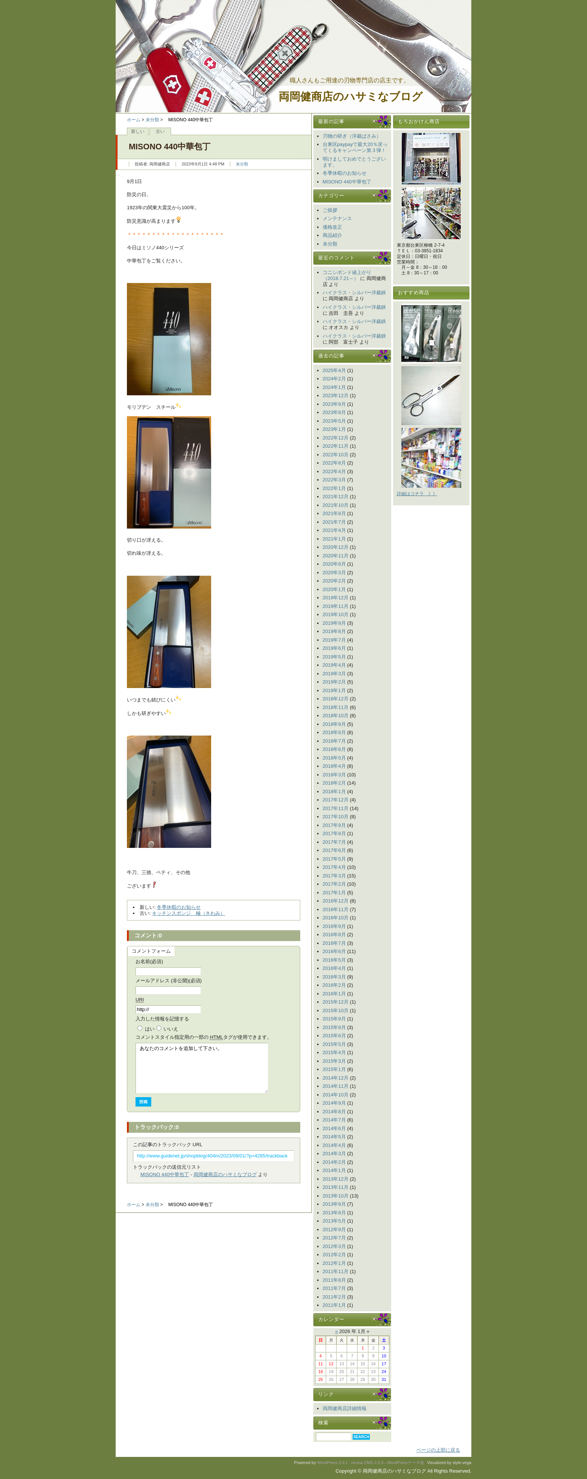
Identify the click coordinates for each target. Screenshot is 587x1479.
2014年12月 (336, 1078)
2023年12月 (336, 395)
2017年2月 (334, 884)
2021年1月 (334, 539)
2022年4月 (334, 471)
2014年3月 (334, 1153)
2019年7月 (334, 640)
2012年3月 (334, 1246)
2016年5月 (334, 960)
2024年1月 (334, 387)
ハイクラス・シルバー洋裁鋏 (354, 292)
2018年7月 (334, 741)
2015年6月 (334, 1035)
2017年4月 (334, 867)
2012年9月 (334, 1229)
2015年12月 (336, 1002)
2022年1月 (334, 488)
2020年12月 (336, 547)
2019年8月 (334, 631)
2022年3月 (334, 480)
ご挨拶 (330, 210)
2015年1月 (334, 1069)
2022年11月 (336, 446)
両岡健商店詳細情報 (345, 1408)
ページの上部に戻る (438, 1450)
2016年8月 (334, 934)
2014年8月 (334, 1111)
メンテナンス (337, 218)
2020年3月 (334, 572)
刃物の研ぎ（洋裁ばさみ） (352, 136)
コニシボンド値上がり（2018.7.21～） (347, 275)
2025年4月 (334, 370)
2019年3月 (334, 673)
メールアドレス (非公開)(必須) (169, 980)
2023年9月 (334, 404)
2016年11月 (336, 909)
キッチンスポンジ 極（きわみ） (188, 913)
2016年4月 (334, 968)
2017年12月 (336, 800)
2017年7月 (334, 842)
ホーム (133, 119)
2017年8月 (334, 833)
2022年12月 (336, 438)
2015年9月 (334, 1019)
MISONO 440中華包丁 (164, 1174)
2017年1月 (334, 892)
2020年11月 (336, 556)
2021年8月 (334, 513)
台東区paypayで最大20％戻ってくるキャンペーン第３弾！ (355, 147)
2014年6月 (334, 1128)
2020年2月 (334, 581)
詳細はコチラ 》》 (417, 493)
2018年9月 (334, 724)
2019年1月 (334, 690)
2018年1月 (334, 791)
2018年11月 (336, 707)
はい (150, 1029)
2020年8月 (334, 564)
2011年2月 (334, 1297)
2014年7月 (334, 1120)
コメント (204, 1037)
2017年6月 (334, 850)
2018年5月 (334, 758)
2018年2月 (334, 783)
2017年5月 (334, 859)
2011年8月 (334, 1280)
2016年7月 (334, 943)
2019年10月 (336, 614)
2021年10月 (336, 505)
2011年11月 (336, 1271)
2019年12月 (336, 597)
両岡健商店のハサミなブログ (351, 97)
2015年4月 (334, 1052)
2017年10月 (336, 816)
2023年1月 (334, 429)
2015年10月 (336, 1010)
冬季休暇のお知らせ (179, 907)
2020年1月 (334, 589)
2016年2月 (334, 985)
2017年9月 (334, 825)
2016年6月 (334, 951)
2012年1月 (334, 1263)
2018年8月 (334, 732)
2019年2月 (334, 682)
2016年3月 (334, 977)
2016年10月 (336, 917)
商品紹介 (332, 235)
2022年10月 (336, 454)
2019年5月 (334, 657)
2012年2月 (334, 1254)
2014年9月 (334, 1103)
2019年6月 (334, 648)
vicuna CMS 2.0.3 (367, 1462)
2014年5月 (334, 1136)
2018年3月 (334, 774)
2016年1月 (334, 993)
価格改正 (332, 227)
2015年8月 (334, 1027)
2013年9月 (334, 1204)
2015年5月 (334, 1044)
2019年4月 (334, 665)
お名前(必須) (149, 961)
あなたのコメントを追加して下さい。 (202, 1068)
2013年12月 (336, 1179)
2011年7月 (334, 1288)
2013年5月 (334, 1221)
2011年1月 (334, 1305)
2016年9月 (334, 926)
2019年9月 (334, 623)
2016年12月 (336, 901)
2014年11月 (336, 1086)
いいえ (171, 1029)
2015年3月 (334, 1061)
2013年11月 (336, 1187)
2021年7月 (334, 522)
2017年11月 (336, 808)
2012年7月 (334, 1238)
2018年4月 (334, 766)
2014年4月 (334, 1145)
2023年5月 (334, 421)
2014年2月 (334, 1162)
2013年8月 (334, 1212)
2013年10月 (336, 1196)
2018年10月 (336, 715)
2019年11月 (336, 606)
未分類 (152, 119)
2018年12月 (336, 699)
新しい (138, 131)
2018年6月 (334, 749)
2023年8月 (334, 412)
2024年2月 (334, 378)
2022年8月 (334, 463)
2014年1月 (334, 1170)
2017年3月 (334, 876)
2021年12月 (336, 496)
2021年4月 (334, 530)
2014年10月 (336, 1095)
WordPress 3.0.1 (332, 1462)
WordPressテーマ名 (405, 1462)
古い (160, 131)
